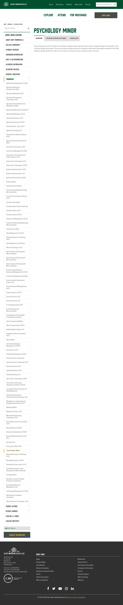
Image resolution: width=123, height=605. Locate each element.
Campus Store (82, 562)
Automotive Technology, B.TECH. (16, 165)
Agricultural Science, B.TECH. (15, 122)
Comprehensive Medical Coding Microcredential (16, 191)
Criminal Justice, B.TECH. (14, 215)
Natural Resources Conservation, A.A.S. (17, 423)
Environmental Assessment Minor (17, 276)
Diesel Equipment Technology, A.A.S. (16, 238)
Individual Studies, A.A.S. (14, 370)
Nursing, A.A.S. (11, 442)
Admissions (59, 4)
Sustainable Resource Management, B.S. (13, 486)
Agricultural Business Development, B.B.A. (13, 88)
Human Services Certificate (15, 358)
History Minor (10, 340)
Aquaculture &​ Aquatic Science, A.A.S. (16, 136)
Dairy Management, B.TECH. (15, 233)
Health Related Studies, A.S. (15, 329)
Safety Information (42, 577)
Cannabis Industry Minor (14, 186)
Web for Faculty (83, 577)
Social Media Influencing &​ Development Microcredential (16, 470)
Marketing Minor (11, 407)
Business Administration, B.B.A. (16, 178)
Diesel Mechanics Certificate (15, 243)
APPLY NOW (106, 15)
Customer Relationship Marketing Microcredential (17, 224)
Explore (48, 15)
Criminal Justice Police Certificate (17, 206)
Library (38, 574)
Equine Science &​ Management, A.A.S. (16, 287)
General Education (13, 74)
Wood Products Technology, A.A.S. (17, 501)
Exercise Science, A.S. (13, 297)
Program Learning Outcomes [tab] (56, 38)
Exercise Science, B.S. (13, 301)
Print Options (10, 528)
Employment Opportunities (45, 571)
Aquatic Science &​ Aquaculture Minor (16, 142)
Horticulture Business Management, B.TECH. (13, 345)
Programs (9, 24)
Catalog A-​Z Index (12, 516)
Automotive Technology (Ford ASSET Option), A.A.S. (16, 156)
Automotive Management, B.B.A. (16, 151)
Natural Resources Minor (14, 428)
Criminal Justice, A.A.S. (13, 210)
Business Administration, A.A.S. (16, 169)
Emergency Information (85, 568)
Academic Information (14, 64)
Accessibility (81, 597)
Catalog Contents (12, 521)
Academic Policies (12, 69)
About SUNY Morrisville (15, 40)
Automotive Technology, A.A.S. (16, 161)
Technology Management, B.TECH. (17, 491)
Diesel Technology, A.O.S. (14, 247)
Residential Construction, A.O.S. (16, 464)
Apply (38, 559)
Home (5, 24)
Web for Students (42, 580)
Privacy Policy (72, 597)
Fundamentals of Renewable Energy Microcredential (15, 316)
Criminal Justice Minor (13, 202)
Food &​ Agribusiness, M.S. (14, 305)
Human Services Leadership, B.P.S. (17, 362)
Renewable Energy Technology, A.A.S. (16, 455)
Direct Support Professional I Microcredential (15, 253)
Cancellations (40, 565)
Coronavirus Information (85, 565)
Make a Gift (78, 4)
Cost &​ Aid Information (14, 59)
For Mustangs (78, 15)
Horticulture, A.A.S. (12, 350)
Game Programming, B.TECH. (15, 325)
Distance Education (42, 568)
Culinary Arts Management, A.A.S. (17, 219)
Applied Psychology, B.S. (14, 130)
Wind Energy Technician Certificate (14, 496)
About (51, 4)
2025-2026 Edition (13, 34)
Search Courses (12, 511)
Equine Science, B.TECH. (14, 292)
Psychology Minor (13, 450)
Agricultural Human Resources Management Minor (16, 105)
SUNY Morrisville (18, 4)
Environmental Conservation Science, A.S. (15, 281)
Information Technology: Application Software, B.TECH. (16, 384)
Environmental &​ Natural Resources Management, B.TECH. (17, 271)
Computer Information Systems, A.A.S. (16, 197)
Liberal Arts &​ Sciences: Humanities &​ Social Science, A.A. (17, 396)
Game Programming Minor (14, 321)
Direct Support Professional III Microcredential (16, 265)
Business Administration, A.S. (15, 173)
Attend (62, 15)
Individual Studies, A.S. (13, 375)
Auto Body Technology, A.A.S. (15, 147)
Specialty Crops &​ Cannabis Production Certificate (15, 480)
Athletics (69, 4)
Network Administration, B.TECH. (16, 432)
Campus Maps (41, 562)
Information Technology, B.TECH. (16, 379)
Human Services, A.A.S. (13, 366)
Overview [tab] (39, 38)
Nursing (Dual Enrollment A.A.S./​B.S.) (16, 437)
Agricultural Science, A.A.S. (14, 118)
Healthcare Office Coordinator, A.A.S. (16, 334)
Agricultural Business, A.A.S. (15, 93)
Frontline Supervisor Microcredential (12, 310)
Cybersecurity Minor (12, 229)
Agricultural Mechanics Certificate (17, 110)
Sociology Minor (11, 475)
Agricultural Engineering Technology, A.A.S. (14, 99)
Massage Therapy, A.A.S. (14, 411)
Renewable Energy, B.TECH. (15, 460)
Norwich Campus (83, 574)
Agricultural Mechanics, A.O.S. (15, 114)
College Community (13, 44)
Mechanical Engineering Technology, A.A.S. (14, 417)
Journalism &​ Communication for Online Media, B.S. (16, 390)
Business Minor (11, 182)
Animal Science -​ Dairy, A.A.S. (15, 126)
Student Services (12, 49)
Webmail (80, 580)
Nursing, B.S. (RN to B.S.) (14, 446)
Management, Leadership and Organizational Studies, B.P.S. (16, 402)
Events (80, 571)
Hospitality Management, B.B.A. (16, 354)
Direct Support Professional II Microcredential (15, 259)
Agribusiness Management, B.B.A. (17, 83)
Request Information (17, 535)
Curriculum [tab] (74, 38)
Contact (87, 4)
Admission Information (14, 54)
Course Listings (11, 506)
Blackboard (81, 559)
